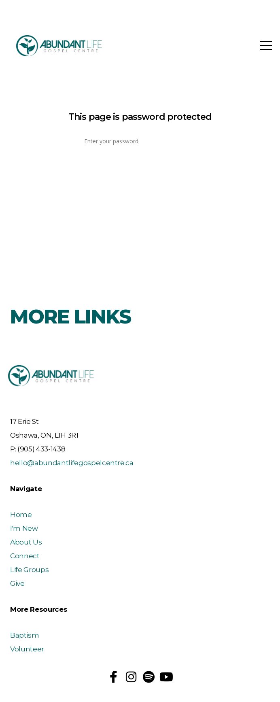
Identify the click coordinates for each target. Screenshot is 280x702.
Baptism (24, 635)
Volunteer (27, 649)
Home (21, 515)
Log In (140, 168)
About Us (26, 542)
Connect (25, 556)
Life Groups (29, 570)
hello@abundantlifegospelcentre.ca (72, 463)
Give (17, 583)
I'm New (24, 528)
